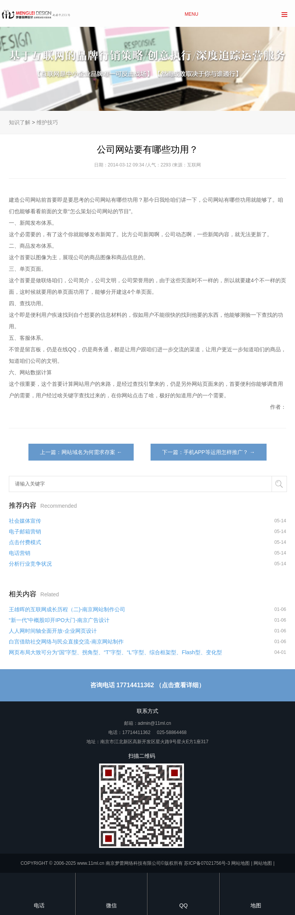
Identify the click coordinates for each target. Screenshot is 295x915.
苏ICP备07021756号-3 (207, 863)
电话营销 (19, 553)
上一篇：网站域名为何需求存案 (77, 452)
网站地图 (240, 863)
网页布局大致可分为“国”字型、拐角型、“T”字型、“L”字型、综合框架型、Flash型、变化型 (115, 652)
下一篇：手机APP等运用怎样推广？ (205, 452)
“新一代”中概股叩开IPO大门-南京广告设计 (59, 620)
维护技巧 (47, 122)
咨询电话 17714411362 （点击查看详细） (147, 685)
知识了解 (19, 122)
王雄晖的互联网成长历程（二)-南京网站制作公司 (67, 609)
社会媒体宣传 (25, 521)
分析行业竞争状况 (30, 564)
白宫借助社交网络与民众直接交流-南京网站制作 (66, 642)
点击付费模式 (25, 542)
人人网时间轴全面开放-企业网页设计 (53, 631)
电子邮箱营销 (25, 531)
